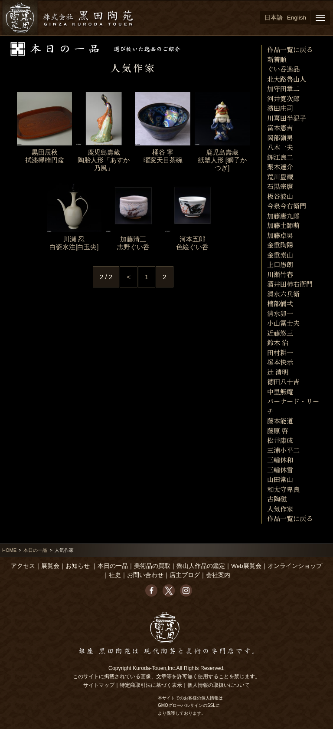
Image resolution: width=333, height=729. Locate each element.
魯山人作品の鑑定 (200, 566)
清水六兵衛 (283, 293)
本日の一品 (35, 550)
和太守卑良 (283, 489)
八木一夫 (280, 147)
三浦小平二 (283, 450)
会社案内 (218, 575)
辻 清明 (277, 371)
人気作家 (280, 508)
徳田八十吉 (283, 381)
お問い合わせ (145, 575)
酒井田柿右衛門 (290, 283)
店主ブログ (185, 575)
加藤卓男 (280, 235)
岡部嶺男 (280, 137)
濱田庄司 (280, 107)
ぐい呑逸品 (283, 68)
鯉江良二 (280, 157)
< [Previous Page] (129, 276)
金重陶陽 (280, 244)
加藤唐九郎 (283, 215)
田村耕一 (280, 352)
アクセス (23, 566)
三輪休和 (280, 459)
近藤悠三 (280, 332)
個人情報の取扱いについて (218, 685)
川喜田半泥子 (286, 117)
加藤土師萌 (283, 225)
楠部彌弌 (280, 303)
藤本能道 (280, 420)
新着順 (277, 59)
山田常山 (280, 479)
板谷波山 (280, 196)
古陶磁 (277, 498)
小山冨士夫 (283, 322)
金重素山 (280, 254)
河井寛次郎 (283, 98)
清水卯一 (280, 313)
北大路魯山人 (286, 78)
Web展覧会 (246, 566)
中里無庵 (280, 391)
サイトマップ (98, 685)
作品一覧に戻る (290, 49)
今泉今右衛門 (286, 205)
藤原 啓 (277, 430)
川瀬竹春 (280, 274)
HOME (9, 550)
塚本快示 (280, 361)
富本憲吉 (280, 127)
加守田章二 (283, 88)
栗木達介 (280, 166)
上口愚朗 (280, 264)
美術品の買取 (152, 566)
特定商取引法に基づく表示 (151, 685)
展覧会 (50, 566)
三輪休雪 (280, 469)
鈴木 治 (277, 342)
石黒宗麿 (280, 186)
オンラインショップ (295, 566)
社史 (115, 575)
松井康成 (280, 440)
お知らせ (77, 566)
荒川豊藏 (280, 176)
